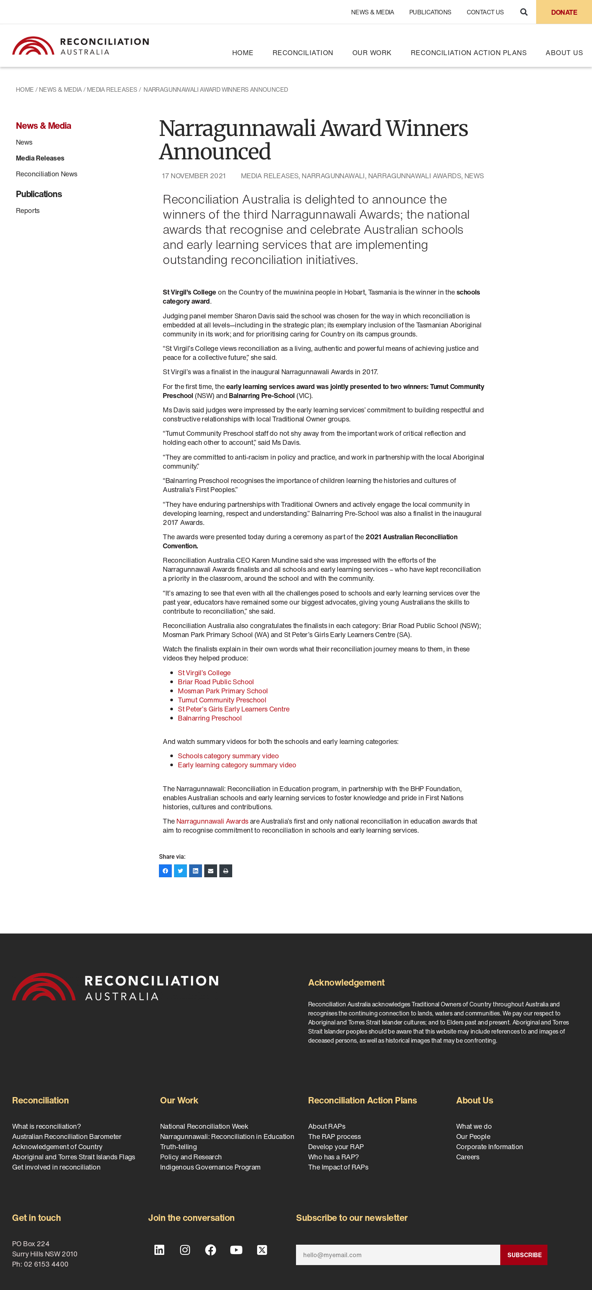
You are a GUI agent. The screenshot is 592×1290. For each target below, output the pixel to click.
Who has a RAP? (333, 1157)
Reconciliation (303, 52)
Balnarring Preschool (210, 718)
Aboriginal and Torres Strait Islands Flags (73, 1157)
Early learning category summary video (237, 765)
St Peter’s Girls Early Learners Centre (233, 709)
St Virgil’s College (204, 672)
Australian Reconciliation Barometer (66, 1136)
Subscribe (524, 1254)
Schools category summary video (228, 756)
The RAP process (334, 1136)
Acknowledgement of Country (57, 1146)
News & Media (372, 12)
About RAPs (326, 1126)
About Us (564, 52)
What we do (474, 1126)
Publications (430, 12)
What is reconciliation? (46, 1126)
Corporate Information (489, 1146)
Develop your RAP (336, 1146)
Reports (28, 210)
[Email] (398, 1255)
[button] (523, 12)
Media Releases (112, 89)
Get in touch (36, 1217)
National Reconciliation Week (204, 1126)
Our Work (372, 52)
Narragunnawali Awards (414, 176)
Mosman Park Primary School (223, 691)
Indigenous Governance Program (210, 1167)
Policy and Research (191, 1157)
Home (243, 52)
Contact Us (485, 12)
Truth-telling (178, 1146)
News (24, 142)
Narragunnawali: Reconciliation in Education (227, 1136)
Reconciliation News (46, 174)
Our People (473, 1136)
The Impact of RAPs (338, 1167)
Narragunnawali (333, 176)
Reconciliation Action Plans (469, 52)
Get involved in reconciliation (56, 1167)
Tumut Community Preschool (222, 700)
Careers (467, 1157)
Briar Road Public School (217, 682)
